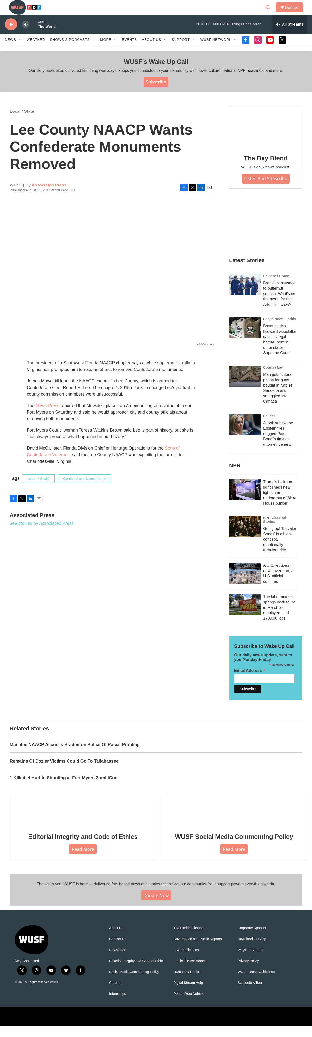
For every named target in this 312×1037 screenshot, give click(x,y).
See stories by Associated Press (42, 534)
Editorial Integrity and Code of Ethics (83, 847)
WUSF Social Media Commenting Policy (234, 847)
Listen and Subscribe (265, 189)
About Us (116, 939)
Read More (83, 860)
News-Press (47, 416)
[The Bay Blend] (265, 138)
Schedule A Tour (250, 994)
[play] (11, 35)
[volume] (25, 35)
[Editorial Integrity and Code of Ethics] (83, 822)
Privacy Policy (248, 972)
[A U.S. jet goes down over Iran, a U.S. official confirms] (245, 584)
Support (181, 51)
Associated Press (49, 196)
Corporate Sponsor (252, 939)
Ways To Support (250, 961)
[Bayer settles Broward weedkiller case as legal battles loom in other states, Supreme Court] (245, 338)
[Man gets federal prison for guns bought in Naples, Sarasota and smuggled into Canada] (245, 387)
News (10, 51)
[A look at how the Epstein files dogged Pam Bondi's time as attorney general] (245, 435)
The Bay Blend (265, 169)
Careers (115, 994)
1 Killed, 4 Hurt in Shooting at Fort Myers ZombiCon (63, 788)
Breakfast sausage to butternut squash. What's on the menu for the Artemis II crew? (279, 304)
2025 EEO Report (186, 983)
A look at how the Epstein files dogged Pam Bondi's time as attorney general (278, 444)
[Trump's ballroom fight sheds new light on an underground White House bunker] (245, 500)
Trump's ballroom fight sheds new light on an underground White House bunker (279, 503)
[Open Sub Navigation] (20, 51)
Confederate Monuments (84, 489)
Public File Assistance (189, 972)
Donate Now (156, 906)
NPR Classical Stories (274, 531)
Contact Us (117, 950)
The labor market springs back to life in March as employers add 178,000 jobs (279, 618)
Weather (36, 51)
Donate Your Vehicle (188, 1005)
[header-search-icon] (270, 13)
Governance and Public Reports (197, 950)
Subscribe (156, 93)
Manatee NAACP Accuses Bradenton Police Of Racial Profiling (75, 755)
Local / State (22, 122)
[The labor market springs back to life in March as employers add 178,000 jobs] (245, 615)
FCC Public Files (186, 961)
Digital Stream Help (188, 994)
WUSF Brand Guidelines (256, 983)
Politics (269, 427)
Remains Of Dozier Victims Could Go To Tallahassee (64, 772)
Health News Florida (279, 330)
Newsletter (117, 961)
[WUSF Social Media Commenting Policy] (234, 822)
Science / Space (276, 287)
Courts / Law (273, 378)
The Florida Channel (188, 939)
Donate (294, 12)
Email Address (249, 681)
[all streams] (289, 35)
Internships (117, 1005)
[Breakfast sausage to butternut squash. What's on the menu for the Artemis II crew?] (245, 295)
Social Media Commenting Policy (134, 983)
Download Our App (252, 950)
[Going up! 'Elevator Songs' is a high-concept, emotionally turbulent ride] (245, 537)
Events (129, 51)
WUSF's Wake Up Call (156, 72)
